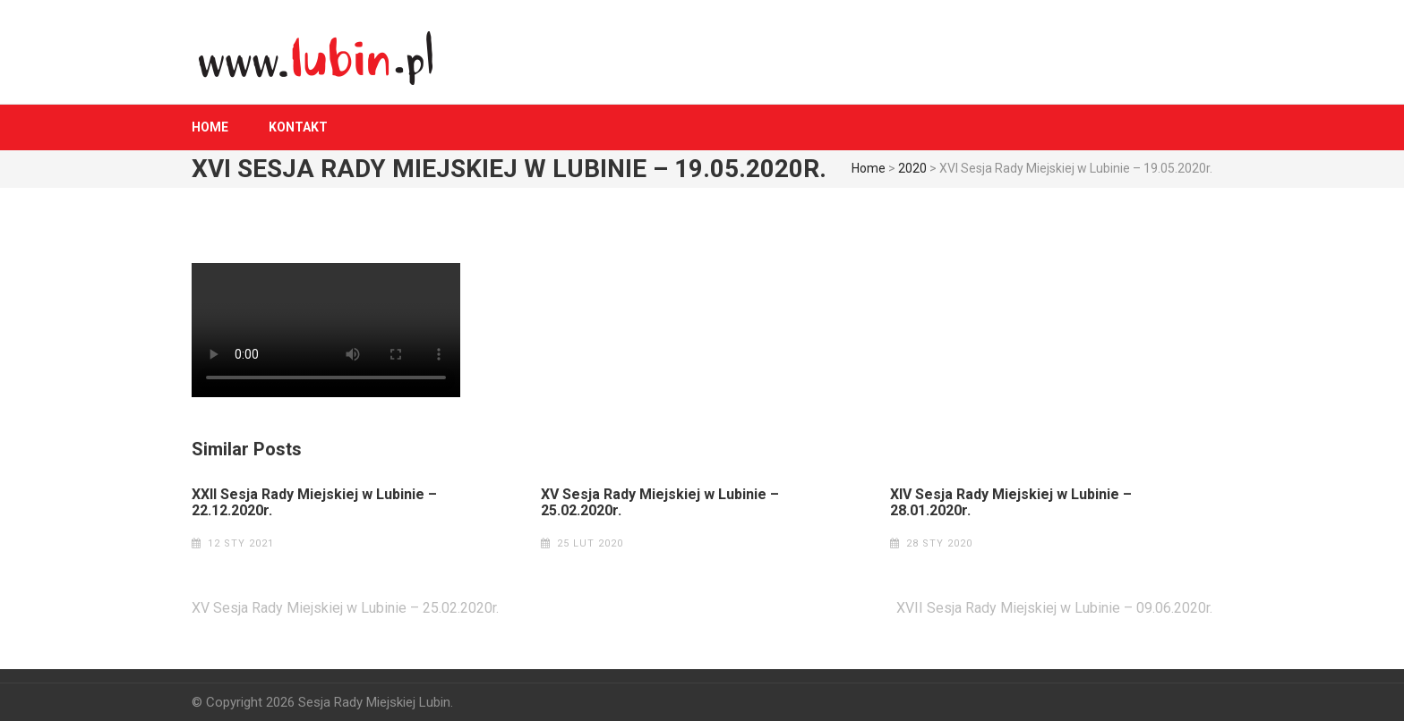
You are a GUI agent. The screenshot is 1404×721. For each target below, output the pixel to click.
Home (210, 127)
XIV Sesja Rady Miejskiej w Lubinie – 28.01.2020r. (1011, 503)
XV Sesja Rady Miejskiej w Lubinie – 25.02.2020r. (660, 503)
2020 (912, 168)
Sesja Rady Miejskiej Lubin (374, 702)
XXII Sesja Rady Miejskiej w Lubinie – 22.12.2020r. (314, 503)
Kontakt (298, 127)
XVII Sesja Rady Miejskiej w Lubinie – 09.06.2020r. (1054, 607)
